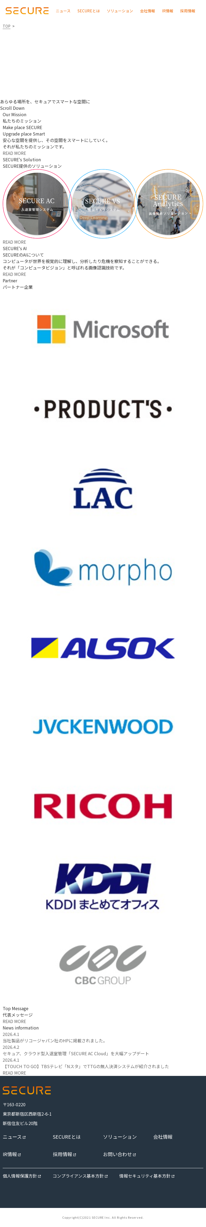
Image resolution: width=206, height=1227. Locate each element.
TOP (6, 26)
